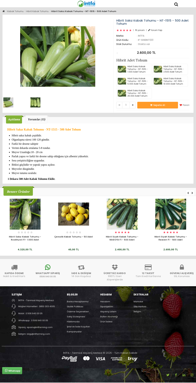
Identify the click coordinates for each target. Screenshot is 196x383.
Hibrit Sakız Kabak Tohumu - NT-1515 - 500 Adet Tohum (83, 11)
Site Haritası (140, 306)
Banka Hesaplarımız (78, 301)
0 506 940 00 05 (34, 313)
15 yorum (140, 30)
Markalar (138, 301)
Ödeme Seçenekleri (78, 311)
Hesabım (105, 301)
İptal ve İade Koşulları (78, 327)
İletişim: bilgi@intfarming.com (34, 334)
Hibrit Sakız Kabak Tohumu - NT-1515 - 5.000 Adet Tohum (133, 81)
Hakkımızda (73, 322)
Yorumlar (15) (39, 119)
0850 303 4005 (47, 306)
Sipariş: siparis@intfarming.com (35, 327)
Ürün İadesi (106, 322)
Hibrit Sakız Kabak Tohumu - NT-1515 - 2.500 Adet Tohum (169, 69)
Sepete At (157, 105)
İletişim (137, 311)
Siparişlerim (106, 306)
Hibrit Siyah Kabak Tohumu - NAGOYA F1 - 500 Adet (122, 239)
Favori (184, 105)
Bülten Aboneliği (109, 316)
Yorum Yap (155, 30)
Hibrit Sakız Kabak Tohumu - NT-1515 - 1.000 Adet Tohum (133, 69)
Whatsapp (12, 370)
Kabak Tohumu (15, 11)
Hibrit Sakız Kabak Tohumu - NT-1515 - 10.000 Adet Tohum (169, 81)
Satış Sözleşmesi (76, 316)
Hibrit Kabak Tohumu (37, 11)
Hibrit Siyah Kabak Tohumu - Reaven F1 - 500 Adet (170, 239)
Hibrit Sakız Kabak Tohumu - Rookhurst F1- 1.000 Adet (25, 239)
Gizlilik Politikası (75, 306)
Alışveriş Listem (108, 311)
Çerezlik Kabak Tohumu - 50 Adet (73, 237)
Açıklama (15, 119)
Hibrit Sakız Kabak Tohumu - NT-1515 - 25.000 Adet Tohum (133, 93)
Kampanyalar (74, 332)
